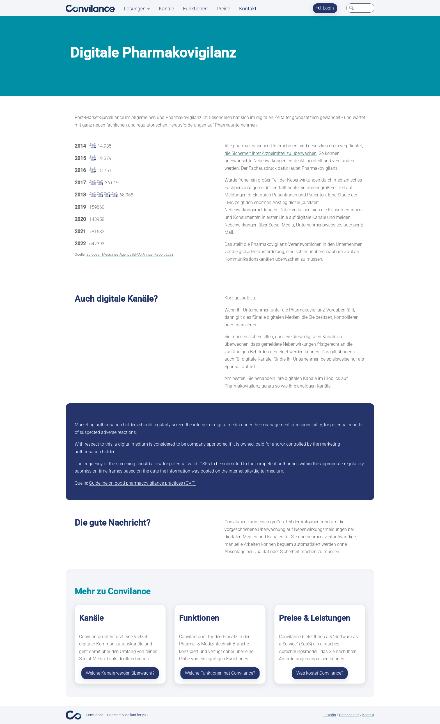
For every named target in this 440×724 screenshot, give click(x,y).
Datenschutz (349, 715)
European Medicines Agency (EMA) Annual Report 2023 (129, 254)
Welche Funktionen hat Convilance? (220, 673)
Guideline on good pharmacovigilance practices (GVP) (142, 483)
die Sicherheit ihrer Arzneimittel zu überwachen (270, 153)
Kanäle (166, 9)
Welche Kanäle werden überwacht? (120, 673)
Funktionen (195, 9)
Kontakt (247, 9)
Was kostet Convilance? (319, 673)
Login (325, 8)
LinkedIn (329, 715)
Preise (223, 9)
